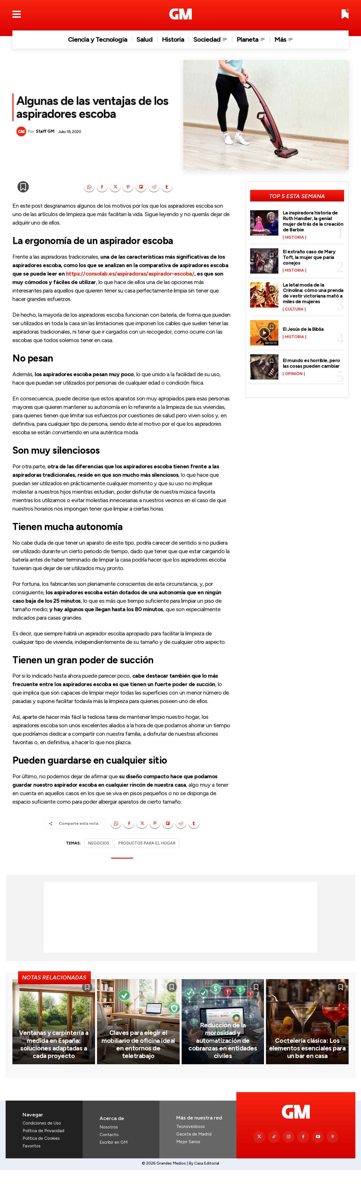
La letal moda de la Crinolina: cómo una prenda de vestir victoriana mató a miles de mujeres (313, 293)
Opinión (294, 374)
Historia (294, 238)
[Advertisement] (180, 917)
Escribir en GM (113, 1156)
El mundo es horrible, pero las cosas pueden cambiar (312, 363)
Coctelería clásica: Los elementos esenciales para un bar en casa (307, 1062)
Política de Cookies (41, 1152)
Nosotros (109, 1141)
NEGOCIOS (98, 843)
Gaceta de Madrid (194, 1148)
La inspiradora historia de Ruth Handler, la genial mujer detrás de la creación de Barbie (313, 221)
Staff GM (45, 131)
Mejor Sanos (188, 1155)
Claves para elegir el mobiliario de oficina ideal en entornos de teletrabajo (138, 1062)
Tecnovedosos (190, 1140)
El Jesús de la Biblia (304, 329)
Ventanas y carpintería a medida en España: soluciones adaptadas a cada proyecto (54, 1059)
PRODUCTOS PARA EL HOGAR (146, 843)
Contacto (109, 1148)
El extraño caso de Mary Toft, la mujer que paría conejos (309, 257)
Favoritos (32, 1160)
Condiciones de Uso (42, 1137)
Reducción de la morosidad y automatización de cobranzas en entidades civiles (222, 1059)
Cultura (294, 309)
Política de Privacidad (43, 1144)
